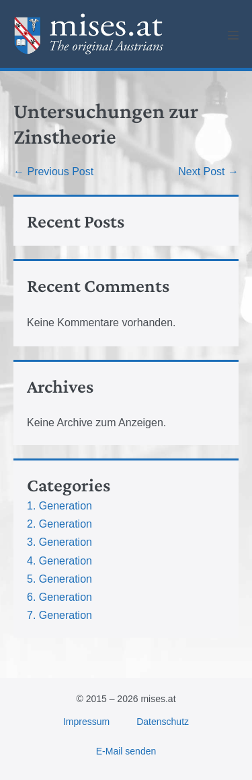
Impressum (86, 721)
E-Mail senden (126, 751)
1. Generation (59, 505)
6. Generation (59, 597)
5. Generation (59, 579)
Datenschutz (162, 721)
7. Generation (59, 615)
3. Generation (59, 542)
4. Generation (59, 561)
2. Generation (59, 524)
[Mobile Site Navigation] (233, 35)
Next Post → (208, 171)
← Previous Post (53, 171)
